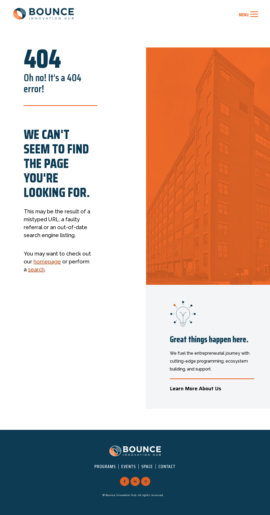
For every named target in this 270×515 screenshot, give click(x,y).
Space (147, 466)
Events (128, 466)
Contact (167, 466)
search (36, 269)
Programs (105, 466)
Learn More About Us (195, 388)
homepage (47, 261)
